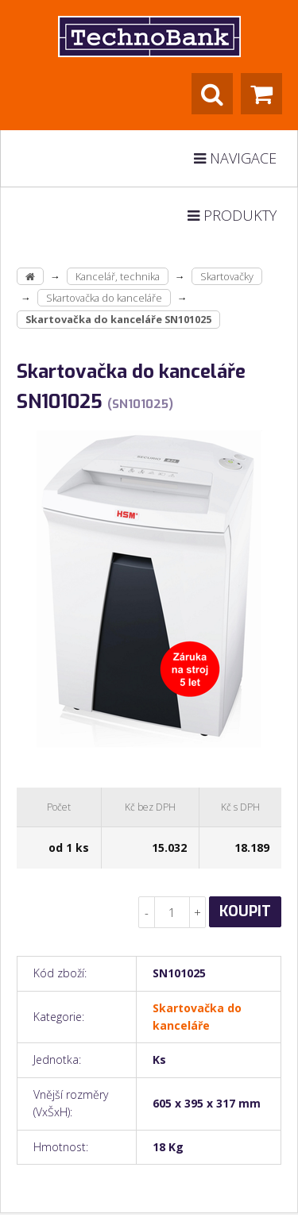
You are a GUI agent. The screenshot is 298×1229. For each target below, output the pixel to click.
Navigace (235, 158)
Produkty (232, 215)
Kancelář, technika (117, 276)
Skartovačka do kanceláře (104, 298)
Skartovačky (226, 276)
